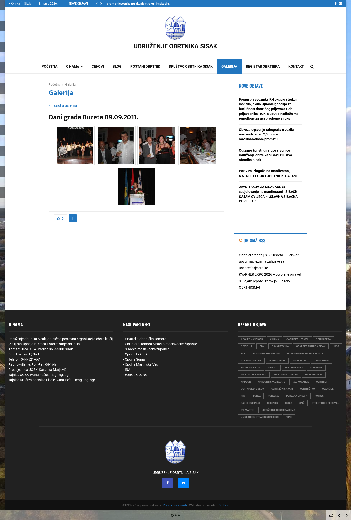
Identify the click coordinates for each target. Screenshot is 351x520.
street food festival (325, 403)
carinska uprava (297, 339)
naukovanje (300, 381)
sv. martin (247, 410)
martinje (316, 367)
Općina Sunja (135, 359)
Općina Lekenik (136, 354)
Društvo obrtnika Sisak (191, 66)
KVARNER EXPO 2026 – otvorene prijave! (270, 274)
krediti (272, 367)
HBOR (336, 346)
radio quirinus (250, 403)
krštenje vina (294, 367)
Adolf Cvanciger (252, 339)
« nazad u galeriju (63, 105)
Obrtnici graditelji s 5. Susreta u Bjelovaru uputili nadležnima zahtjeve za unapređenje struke (270, 261)
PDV (243, 396)
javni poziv (321, 360)
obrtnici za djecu (252, 388)
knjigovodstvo (251, 367)
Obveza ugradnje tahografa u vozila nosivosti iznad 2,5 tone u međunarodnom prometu (266, 134)
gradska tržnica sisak (310, 346)
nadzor (246, 381)
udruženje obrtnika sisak (278, 410)
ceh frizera (323, 339)
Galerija (229, 66)
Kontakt (296, 66)
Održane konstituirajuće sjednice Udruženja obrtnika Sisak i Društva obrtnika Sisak (265, 155)
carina (274, 339)
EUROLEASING (136, 375)
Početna (49, 66)
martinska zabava (286, 374)
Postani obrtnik (145, 66)
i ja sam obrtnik (251, 360)
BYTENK (223, 505)
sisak (288, 403)
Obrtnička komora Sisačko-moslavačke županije (161, 344)
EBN (262, 346)
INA (127, 370)
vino (289, 417)
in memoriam (277, 360)
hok (243, 353)
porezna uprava (296, 396)
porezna (273, 396)
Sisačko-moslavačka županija (147, 349)
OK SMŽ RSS (254, 240)
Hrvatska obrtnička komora (145, 339)
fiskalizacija (280, 346)
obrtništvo (307, 388)
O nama (72, 66)
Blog (117, 66)
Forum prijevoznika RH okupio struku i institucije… (138, 3)
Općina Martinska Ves (141, 364)
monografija (313, 374)
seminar (272, 403)
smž (301, 403)
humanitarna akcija (266, 353)
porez (257, 396)
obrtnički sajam (282, 388)
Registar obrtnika (263, 66)
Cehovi (98, 66)
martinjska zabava (253, 374)
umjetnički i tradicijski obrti (260, 417)
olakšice (328, 388)
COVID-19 (246, 346)
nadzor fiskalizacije (271, 381)
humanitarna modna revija (305, 353)
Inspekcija (300, 360)
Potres (319, 396)
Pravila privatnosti (175, 505)
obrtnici (321, 381)
